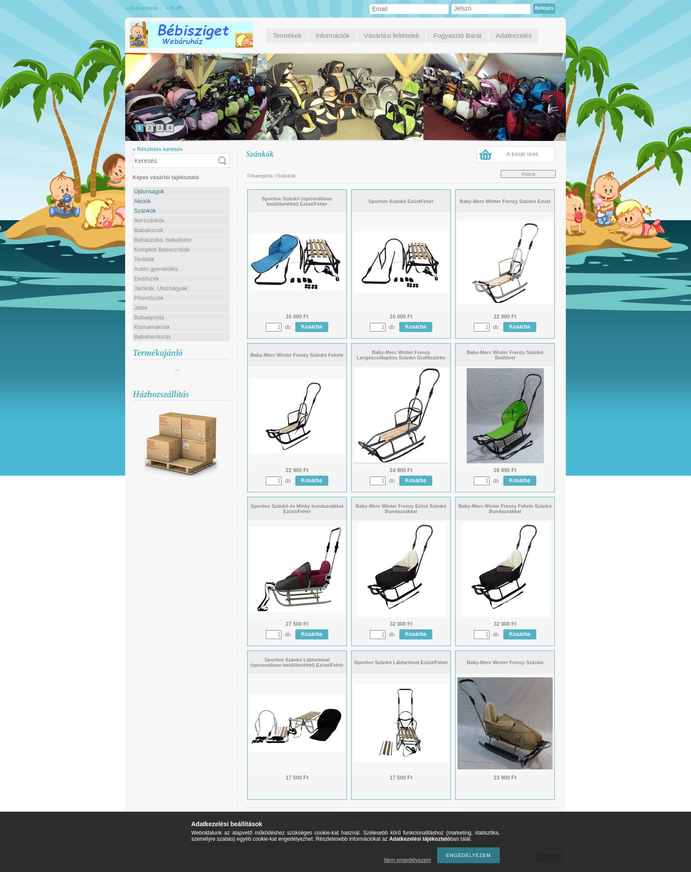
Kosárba (311, 327)
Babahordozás (152, 336)
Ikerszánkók (149, 220)
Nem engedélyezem (407, 860)
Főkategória (260, 175)
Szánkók (145, 210)
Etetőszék (146, 278)
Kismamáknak (152, 327)
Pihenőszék (148, 298)
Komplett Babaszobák (161, 249)
